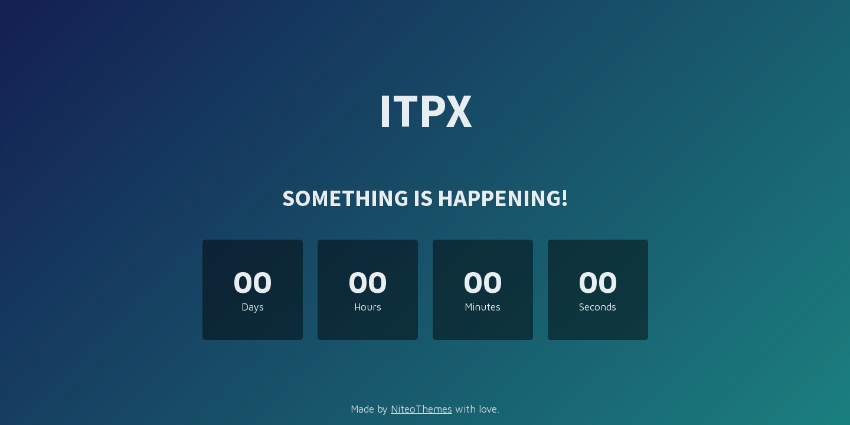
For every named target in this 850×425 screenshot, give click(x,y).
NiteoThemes (421, 409)
